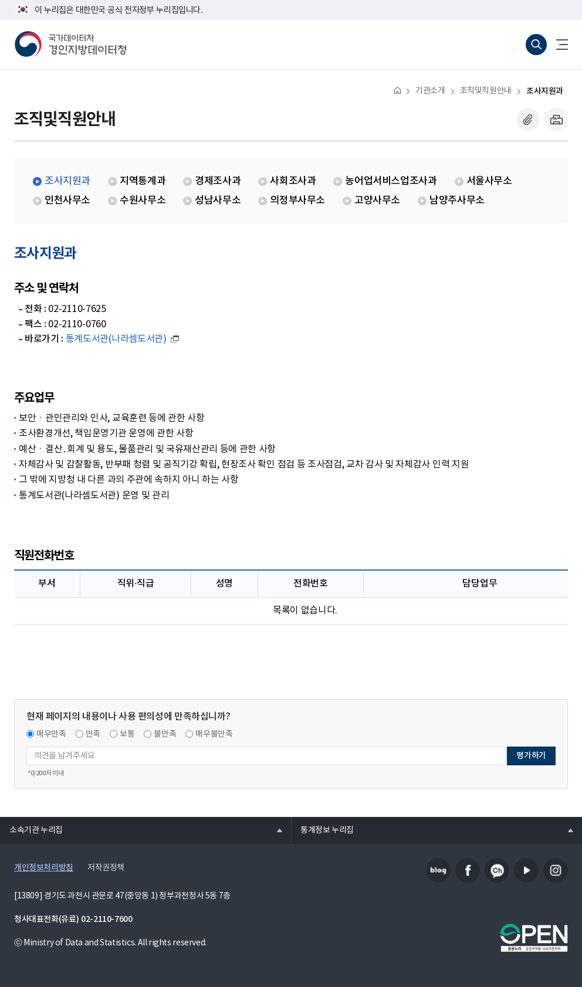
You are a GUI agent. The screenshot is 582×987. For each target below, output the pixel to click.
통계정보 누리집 (322, 830)
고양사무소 (377, 200)
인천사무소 (67, 200)
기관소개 (430, 91)
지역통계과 (142, 181)
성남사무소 (218, 200)
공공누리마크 (534, 938)
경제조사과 (218, 181)
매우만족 (51, 734)
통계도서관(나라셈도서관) (116, 339)
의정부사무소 (297, 200)
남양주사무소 (457, 200)
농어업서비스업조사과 (390, 181)
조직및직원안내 (486, 91)
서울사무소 (489, 181)
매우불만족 (213, 734)
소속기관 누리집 (31, 830)
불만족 (165, 734)
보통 (127, 734)
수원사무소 (142, 200)
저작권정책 (105, 868)
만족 (93, 734)
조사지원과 (544, 91)
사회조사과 (293, 181)
